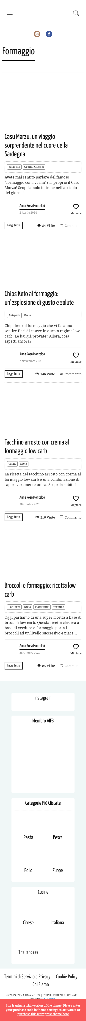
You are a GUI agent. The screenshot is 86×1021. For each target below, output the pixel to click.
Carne (12, 463)
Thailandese (28, 952)
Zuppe (58, 870)
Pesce (58, 837)
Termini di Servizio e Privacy (27, 977)
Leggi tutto (13, 225)
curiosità (14, 166)
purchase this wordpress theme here (43, 1014)
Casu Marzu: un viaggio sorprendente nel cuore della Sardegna (36, 145)
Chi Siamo (41, 984)
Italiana (57, 922)
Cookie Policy (67, 977)
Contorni (14, 607)
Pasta (28, 837)
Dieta (27, 315)
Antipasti (14, 315)
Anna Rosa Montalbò (32, 206)
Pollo (28, 870)
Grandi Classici (34, 166)
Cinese (28, 922)
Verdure (58, 607)
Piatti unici (42, 607)
